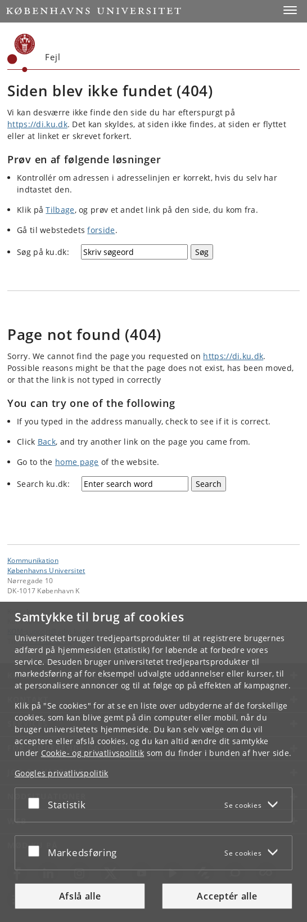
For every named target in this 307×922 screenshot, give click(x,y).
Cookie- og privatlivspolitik (92, 753)
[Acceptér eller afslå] (36, 803)
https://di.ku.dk (37, 124)
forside (101, 230)
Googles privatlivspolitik (62, 773)
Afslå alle (80, 896)
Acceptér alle (227, 896)
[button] (290, 10)
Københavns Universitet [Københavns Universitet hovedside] (46, 570)
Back (47, 441)
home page (77, 461)
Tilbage (60, 209)
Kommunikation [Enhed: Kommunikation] (32, 560)
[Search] (208, 483)
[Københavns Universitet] (21, 53)
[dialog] (153, 762)
